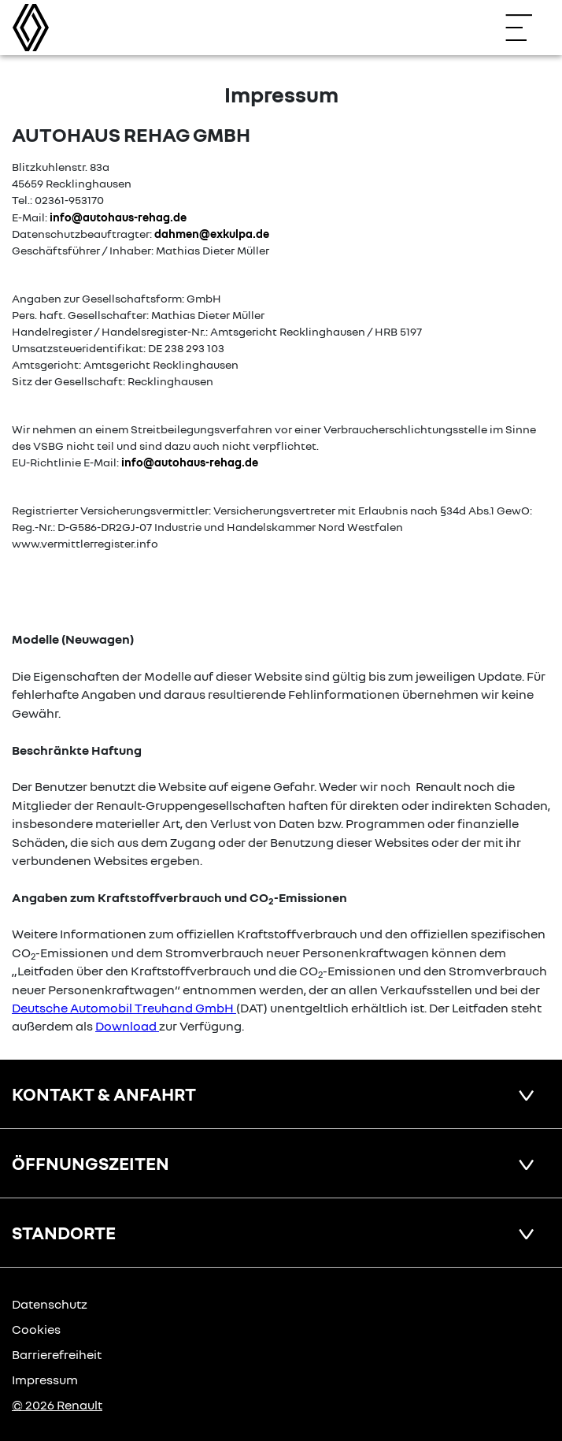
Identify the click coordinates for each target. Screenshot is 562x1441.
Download (126, 1026)
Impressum (45, 1379)
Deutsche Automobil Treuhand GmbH (123, 1008)
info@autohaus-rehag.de (118, 217)
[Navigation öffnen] (526, 27)
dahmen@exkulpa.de (211, 233)
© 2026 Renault (57, 1405)
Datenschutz (49, 1304)
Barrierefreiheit (57, 1354)
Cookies (36, 1329)
